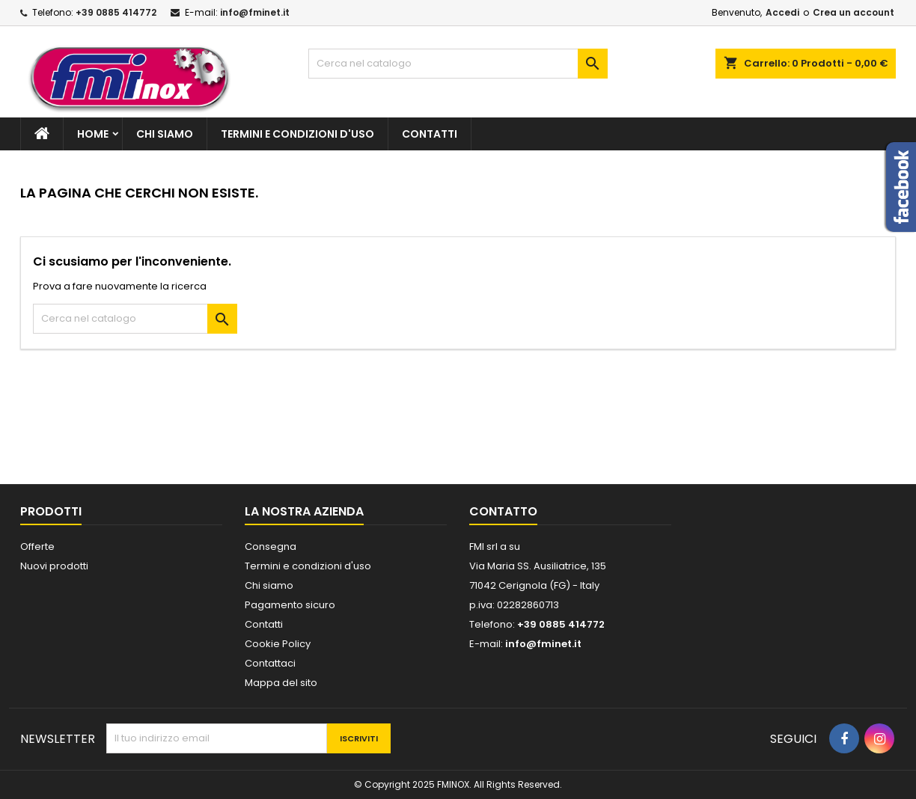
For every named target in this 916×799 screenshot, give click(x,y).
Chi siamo (164, 133)
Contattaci (270, 663)
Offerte (37, 546)
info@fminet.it (255, 12)
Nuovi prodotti (54, 566)
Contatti (429, 133)
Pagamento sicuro (290, 605)
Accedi (782, 12)
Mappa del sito (281, 683)
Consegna (270, 546)
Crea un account (853, 12)
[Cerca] (458, 64)
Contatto (503, 511)
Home (93, 133)
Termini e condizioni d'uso (297, 133)
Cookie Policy (278, 644)
